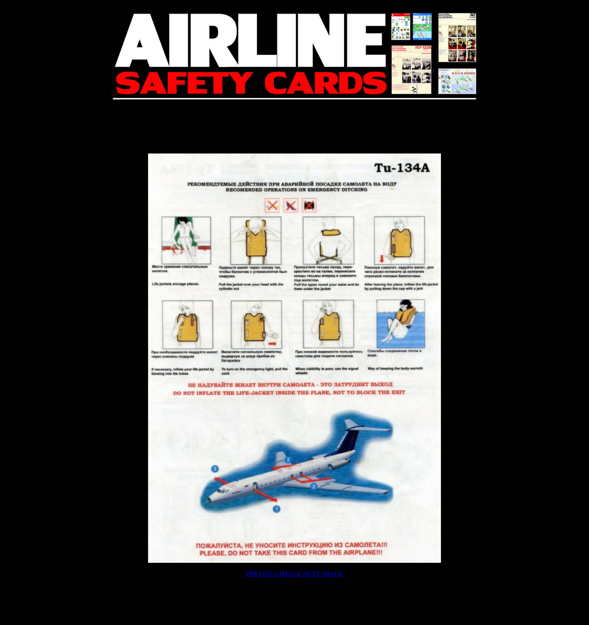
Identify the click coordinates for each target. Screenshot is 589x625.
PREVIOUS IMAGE (273, 573)
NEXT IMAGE (323, 573)
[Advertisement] (294, 127)
